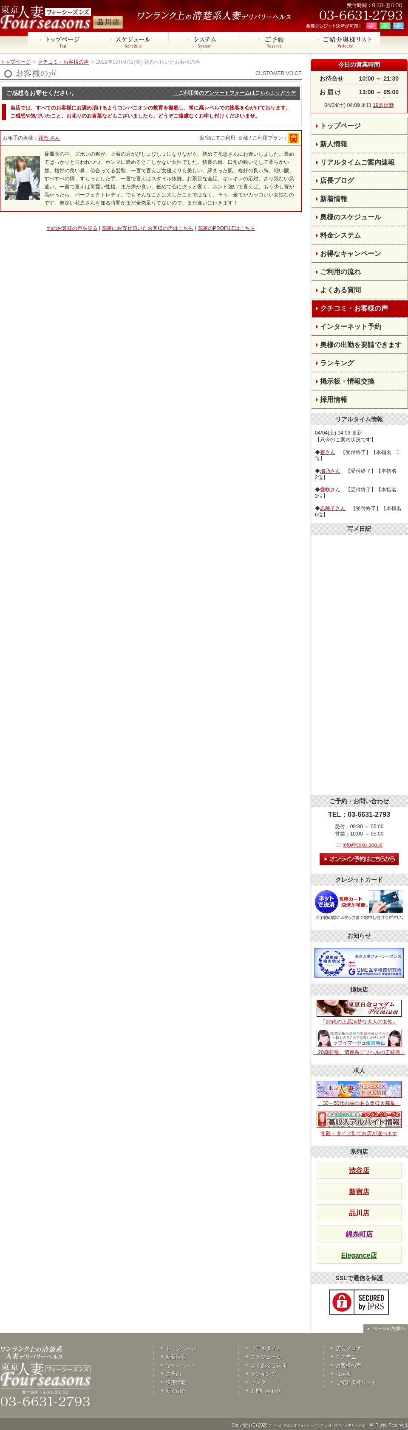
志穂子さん (333, 508)
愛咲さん (330, 490)
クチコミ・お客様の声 (63, 62)
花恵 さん (49, 138)
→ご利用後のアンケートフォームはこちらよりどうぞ (234, 93)
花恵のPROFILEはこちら (226, 228)
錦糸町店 (359, 1234)
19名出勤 (383, 105)
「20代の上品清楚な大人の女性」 (359, 1012)
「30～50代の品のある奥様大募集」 (359, 1093)
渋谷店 (359, 1170)
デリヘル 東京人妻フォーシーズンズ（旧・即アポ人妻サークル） (318, 1425)
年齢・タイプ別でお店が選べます (359, 1123)
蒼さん (327, 452)
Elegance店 (359, 1255)
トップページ (15, 62)
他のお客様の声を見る (72, 228)
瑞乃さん (330, 471)
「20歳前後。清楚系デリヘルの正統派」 (359, 1042)
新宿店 (359, 1191)
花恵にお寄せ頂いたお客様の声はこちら (147, 228)
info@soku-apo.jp (362, 845)
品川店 (359, 1213)
